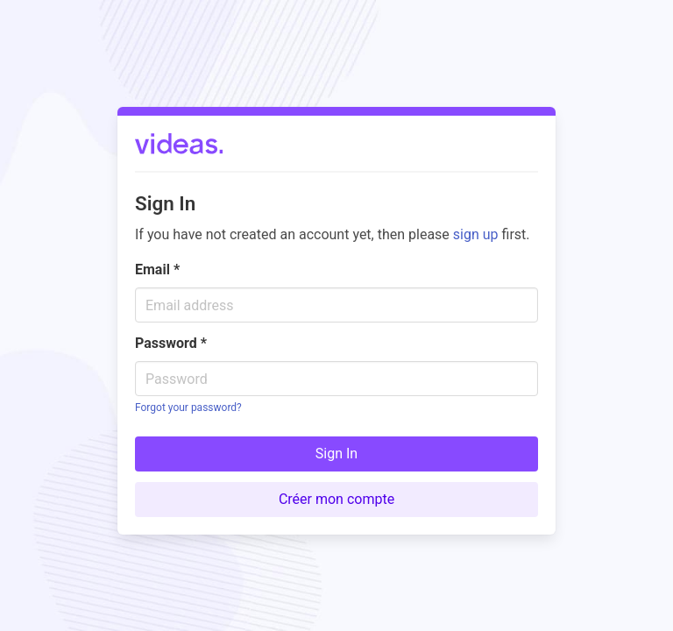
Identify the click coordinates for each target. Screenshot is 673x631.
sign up (476, 234)
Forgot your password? (188, 407)
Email (157, 269)
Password (171, 343)
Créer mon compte (336, 499)
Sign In (336, 453)
